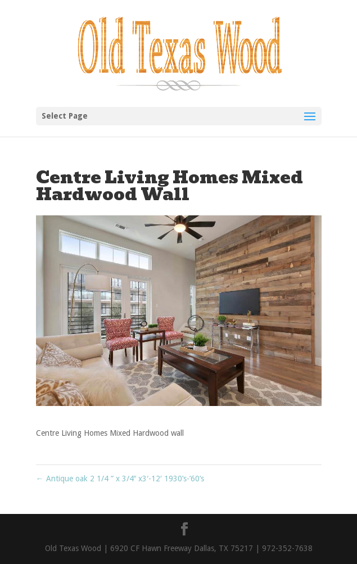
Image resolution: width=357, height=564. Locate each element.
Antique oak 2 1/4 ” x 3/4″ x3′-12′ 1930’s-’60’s (120, 478)
